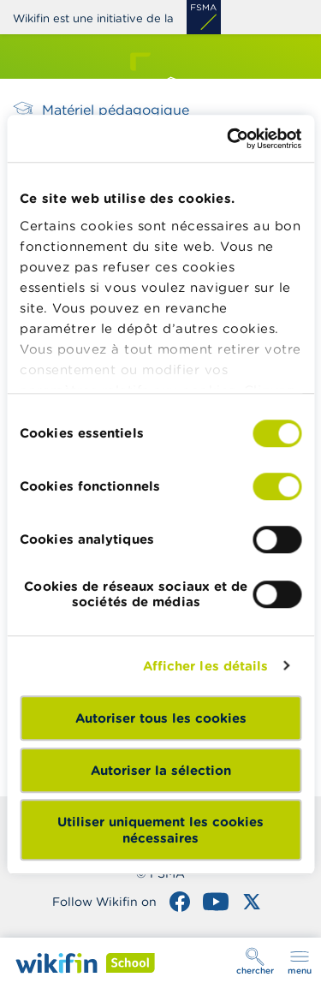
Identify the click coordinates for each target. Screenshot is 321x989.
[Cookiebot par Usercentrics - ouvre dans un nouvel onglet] (228, 139)
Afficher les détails (206, 666)
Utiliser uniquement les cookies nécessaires (160, 829)
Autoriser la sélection (161, 770)
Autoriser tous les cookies (161, 718)
